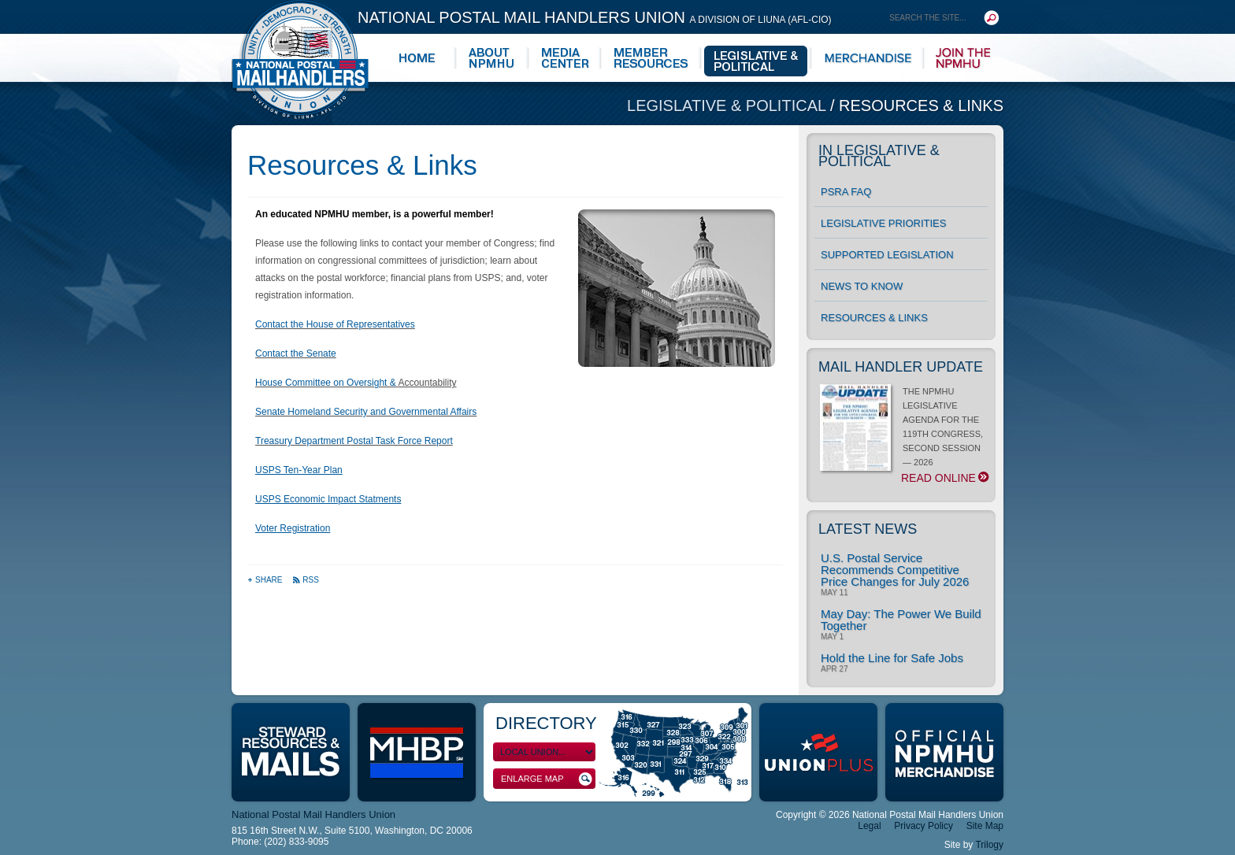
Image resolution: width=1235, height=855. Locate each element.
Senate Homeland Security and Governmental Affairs (366, 411)
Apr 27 (834, 669)
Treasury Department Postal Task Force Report (354, 440)
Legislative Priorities (883, 223)
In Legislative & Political (879, 155)
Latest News (867, 529)
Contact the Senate (295, 353)
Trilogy (989, 844)
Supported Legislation (887, 255)
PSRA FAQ (846, 192)
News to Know (862, 286)
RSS (305, 580)
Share (265, 580)
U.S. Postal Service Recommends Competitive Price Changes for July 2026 (895, 569)
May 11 (834, 593)
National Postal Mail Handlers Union (595, 17)
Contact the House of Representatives (335, 324)
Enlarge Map (546, 779)
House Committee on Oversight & (326, 382)
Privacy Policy (923, 825)
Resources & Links (921, 105)
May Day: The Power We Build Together (901, 619)
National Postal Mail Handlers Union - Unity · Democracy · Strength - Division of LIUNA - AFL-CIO (300, 59)
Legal (869, 825)
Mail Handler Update (900, 367)
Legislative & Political (728, 105)
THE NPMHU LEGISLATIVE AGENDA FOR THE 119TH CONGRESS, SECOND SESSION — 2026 (904, 435)
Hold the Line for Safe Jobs (892, 657)
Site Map (984, 825)
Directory (546, 723)
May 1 (832, 637)
